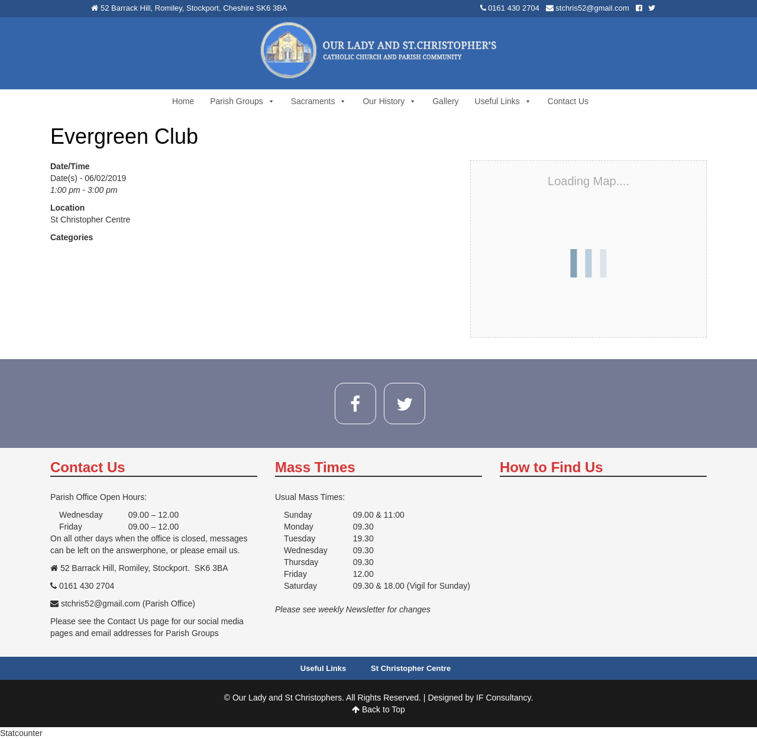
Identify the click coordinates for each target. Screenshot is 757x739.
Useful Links (503, 101)
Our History (389, 101)
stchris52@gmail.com (592, 8)
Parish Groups (242, 101)
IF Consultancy (503, 697)
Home (183, 101)
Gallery (445, 101)
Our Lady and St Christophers (287, 697)
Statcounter (21, 733)
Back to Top (378, 709)
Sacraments (319, 101)
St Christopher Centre (90, 219)
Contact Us (568, 101)
